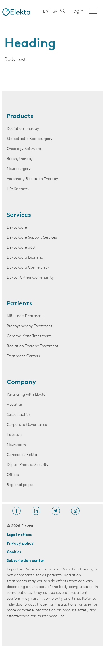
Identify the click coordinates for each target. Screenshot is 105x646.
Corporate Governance (27, 425)
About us (15, 405)
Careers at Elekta (22, 455)
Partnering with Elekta (26, 395)
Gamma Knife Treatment (29, 336)
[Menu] (93, 11)
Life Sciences (18, 189)
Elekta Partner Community (30, 278)
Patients (19, 304)
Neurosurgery (19, 169)
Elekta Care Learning (25, 258)
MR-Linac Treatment (25, 316)
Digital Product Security (27, 465)
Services (19, 215)
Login (77, 11)
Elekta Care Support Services (32, 237)
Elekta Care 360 (21, 248)
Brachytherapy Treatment (29, 326)
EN (45, 11)
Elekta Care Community (28, 268)
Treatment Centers (23, 356)
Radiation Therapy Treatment (33, 346)
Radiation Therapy (23, 129)
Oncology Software (24, 149)
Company (21, 383)
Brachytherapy (20, 159)
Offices (13, 475)
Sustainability (18, 415)
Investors (14, 435)
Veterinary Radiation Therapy (32, 179)
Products (20, 117)
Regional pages (20, 485)
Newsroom (16, 445)
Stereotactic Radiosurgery (29, 139)
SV (55, 11)
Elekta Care (17, 227)
